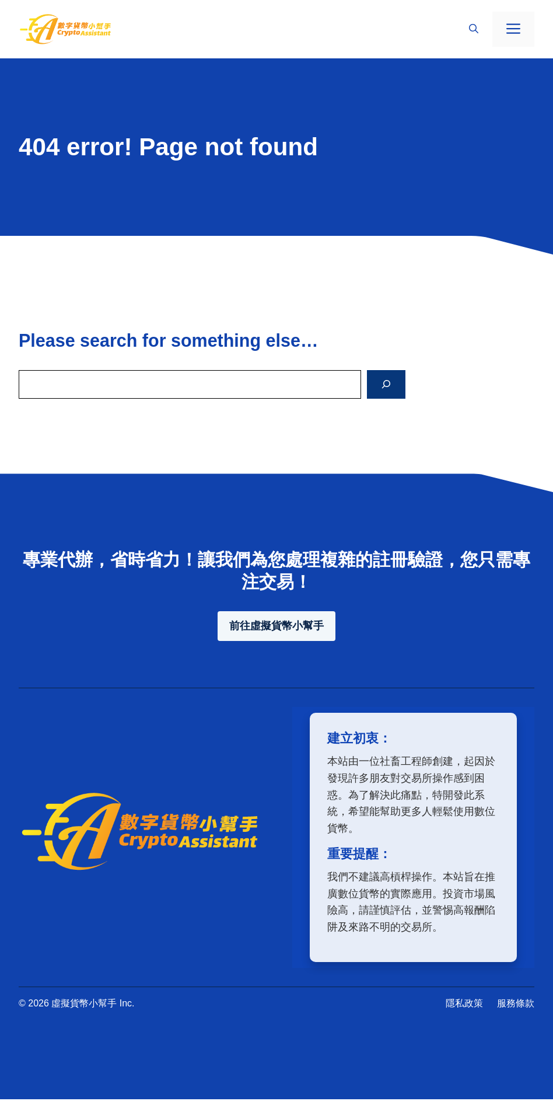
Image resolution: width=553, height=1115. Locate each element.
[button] (473, 29)
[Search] (386, 384)
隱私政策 (464, 1003)
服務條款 (515, 1003)
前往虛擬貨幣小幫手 (276, 626)
